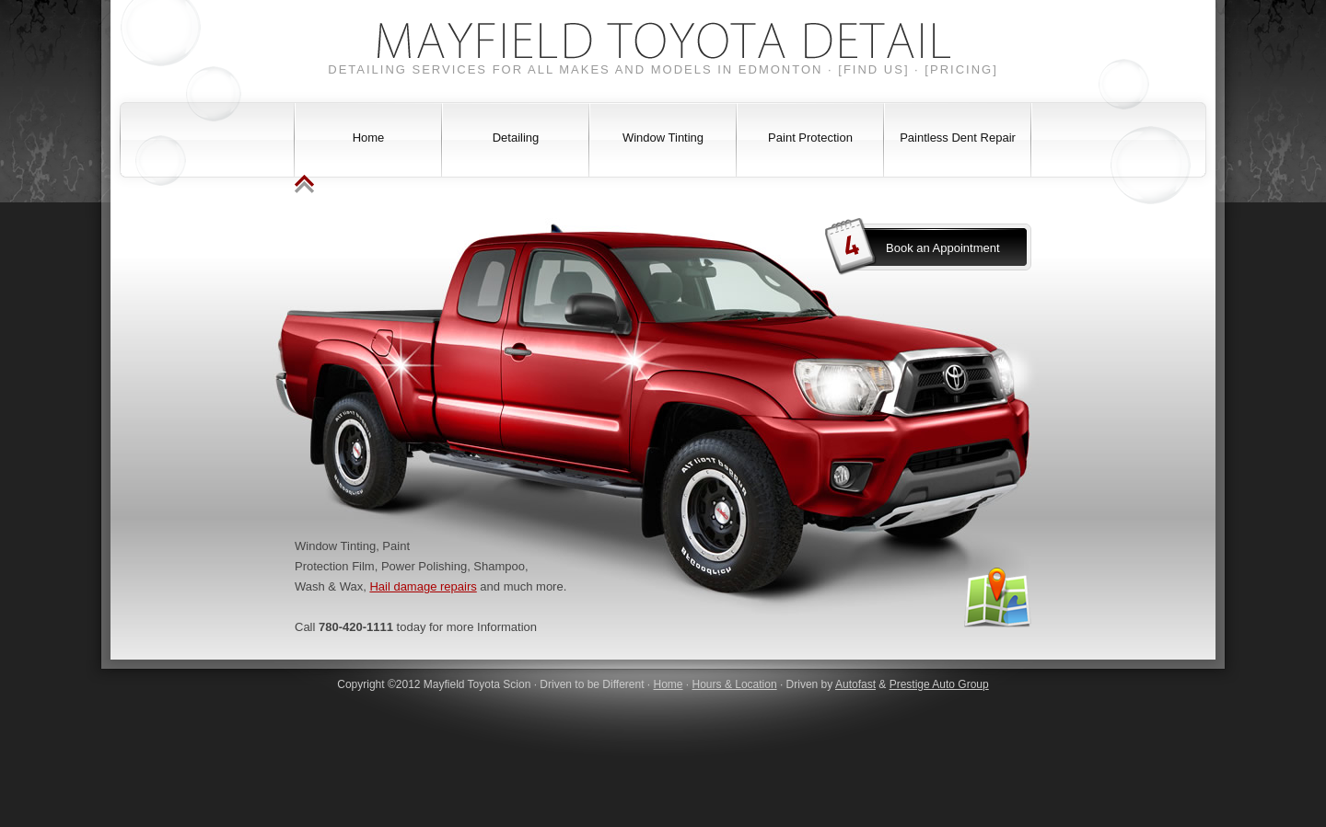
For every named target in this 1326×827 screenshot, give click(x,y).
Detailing (516, 137)
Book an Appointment (943, 248)
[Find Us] (873, 69)
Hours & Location (734, 684)
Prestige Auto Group (939, 684)
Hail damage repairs (422, 586)
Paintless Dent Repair (958, 137)
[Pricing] (961, 69)
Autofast (855, 684)
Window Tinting (663, 137)
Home (369, 137)
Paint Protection (810, 137)
